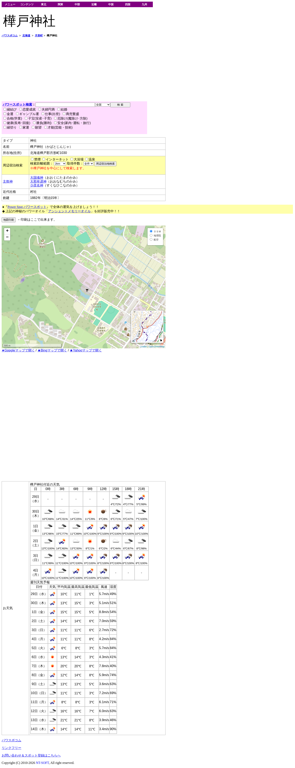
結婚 (62, 109)
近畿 (94, 4)
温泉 (91, 159)
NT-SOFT (42, 763)
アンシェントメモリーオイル (69, 211)
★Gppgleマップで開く (18, 350)
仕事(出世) (51, 114)
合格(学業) (12, 118)
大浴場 (79, 159)
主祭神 (8, 181)
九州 (144, 4)
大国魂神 (36, 177)
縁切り (10, 127)
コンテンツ (27, 4)
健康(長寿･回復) (16, 123)
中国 (110, 4)
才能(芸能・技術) (58, 127)
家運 (24, 127)
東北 (43, 4)
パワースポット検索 (17, 104)
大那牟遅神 (38, 181)
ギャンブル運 (27, 114)
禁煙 (37, 159)
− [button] (7, 237)
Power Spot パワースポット (27, 207)
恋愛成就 (27, 109)
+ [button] (7, 231)
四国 (127, 4)
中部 (77, 4)
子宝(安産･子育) (38, 118)
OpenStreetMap (157, 346)
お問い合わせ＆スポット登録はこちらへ (31, 755)
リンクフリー (11, 748)
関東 (60, 4)
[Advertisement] (124, 69)
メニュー (10, 4)
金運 (8, 114)
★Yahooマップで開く (86, 350)
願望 (37, 127)
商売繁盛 (71, 114)
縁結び (10, 109)
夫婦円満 (46, 109)
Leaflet (143, 346)
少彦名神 (36, 185)
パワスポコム (11, 740)
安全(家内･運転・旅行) (72, 123)
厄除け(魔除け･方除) (70, 118)
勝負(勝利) (42, 123)
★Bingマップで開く (52, 350)
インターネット (57, 159)
